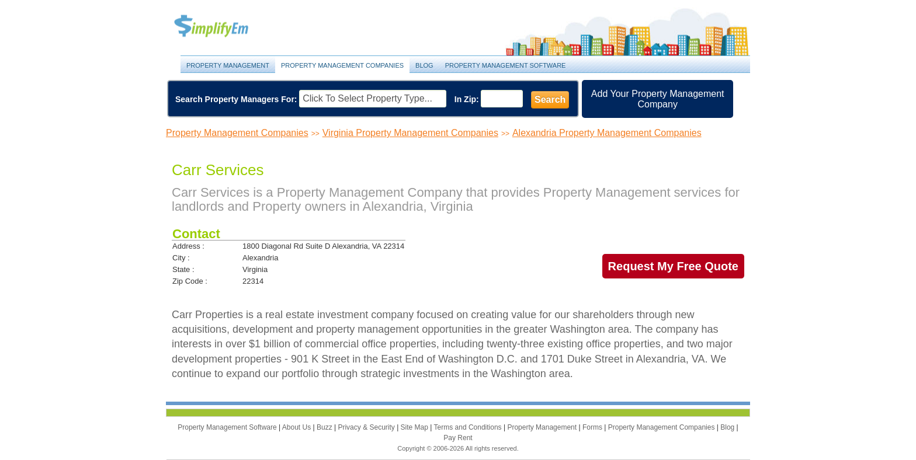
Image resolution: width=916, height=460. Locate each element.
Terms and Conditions (469, 427)
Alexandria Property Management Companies (607, 133)
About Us (297, 427)
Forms (593, 427)
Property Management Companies (342, 65)
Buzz (325, 427)
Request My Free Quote (673, 266)
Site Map (416, 427)
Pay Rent (457, 438)
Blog (424, 65)
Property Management (224, 26)
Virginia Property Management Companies (410, 133)
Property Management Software (505, 65)
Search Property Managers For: (236, 99)
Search (550, 99)
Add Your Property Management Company (657, 99)
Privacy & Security (367, 427)
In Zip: (466, 99)
